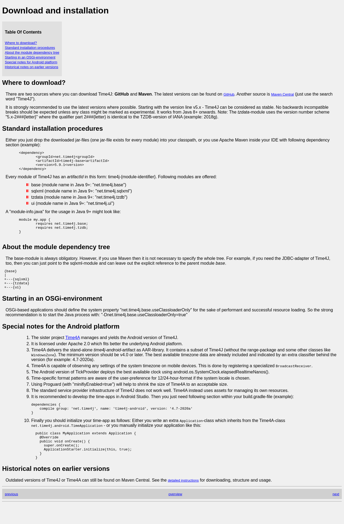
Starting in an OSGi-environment (30, 57)
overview (175, 514)
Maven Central (282, 94)
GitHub (228, 94)
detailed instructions (183, 500)
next (335, 514)
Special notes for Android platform (31, 62)
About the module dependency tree (32, 52)
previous (11, 514)
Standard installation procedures (30, 48)
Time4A (72, 349)
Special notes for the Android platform (60, 338)
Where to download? (21, 43)
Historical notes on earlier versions (31, 67)
